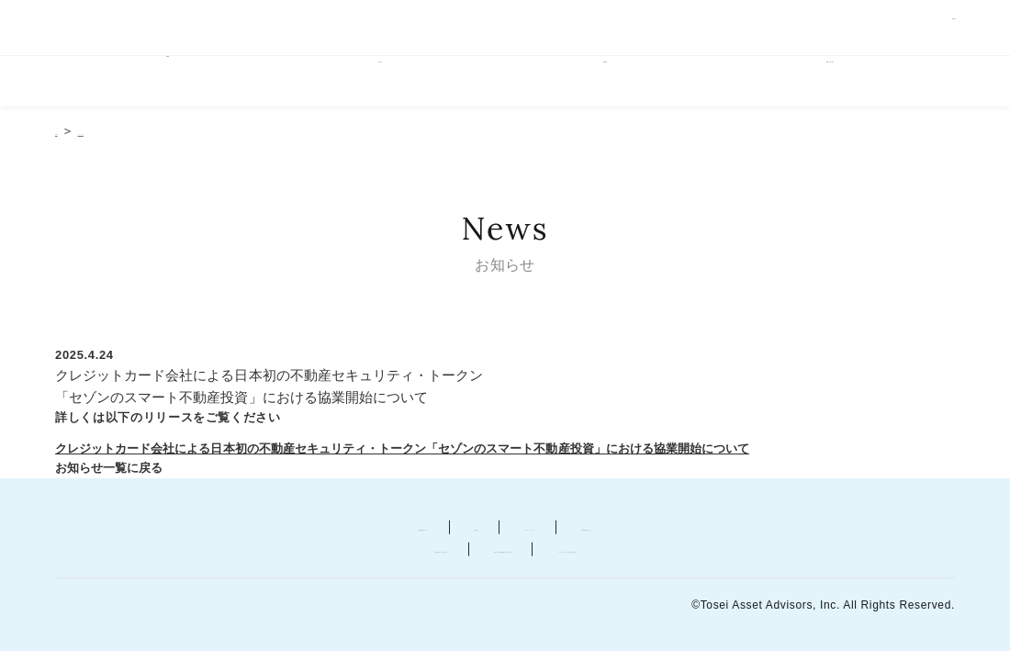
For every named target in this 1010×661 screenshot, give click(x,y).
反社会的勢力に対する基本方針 (192, 551)
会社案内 (392, 85)
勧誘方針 (397, 529)
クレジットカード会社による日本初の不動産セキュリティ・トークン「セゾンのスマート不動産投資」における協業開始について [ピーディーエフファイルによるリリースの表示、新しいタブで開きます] (418, 453)
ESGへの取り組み (843, 85)
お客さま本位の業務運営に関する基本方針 (469, 551)
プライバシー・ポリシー (549, 529)
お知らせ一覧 (154, 136)
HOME (167, 85)
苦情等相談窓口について (750, 529)
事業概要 (617, 85)
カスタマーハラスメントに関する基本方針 (782, 551)
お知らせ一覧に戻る (111, 471)
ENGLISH (933, 29)
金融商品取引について (253, 529)
